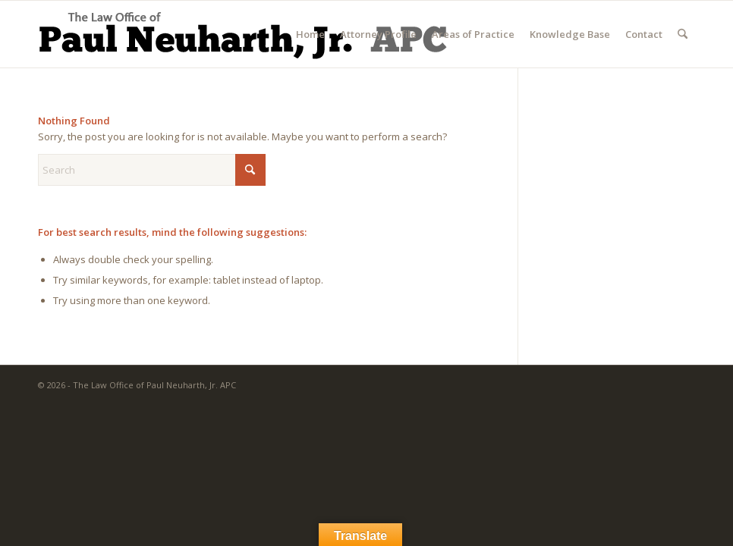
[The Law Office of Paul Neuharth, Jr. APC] (242, 38)
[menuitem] (310, 34)
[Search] (682, 34)
